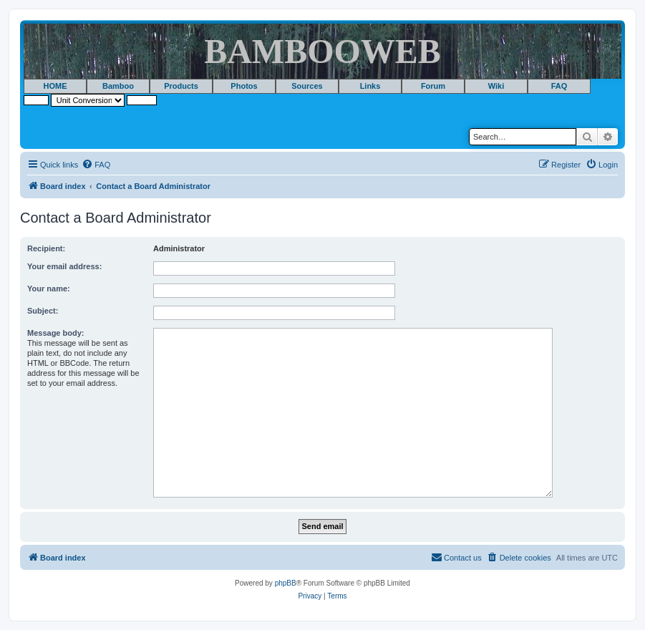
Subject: (42, 310)
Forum (433, 86)
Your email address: (64, 266)
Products (181, 86)
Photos (244, 86)
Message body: (55, 333)
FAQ (559, 86)
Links (370, 86)
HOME (55, 86)
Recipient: (46, 248)
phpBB (285, 583)
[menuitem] (96, 164)
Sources (306, 86)
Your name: (48, 288)
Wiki (496, 86)
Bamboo (118, 86)
